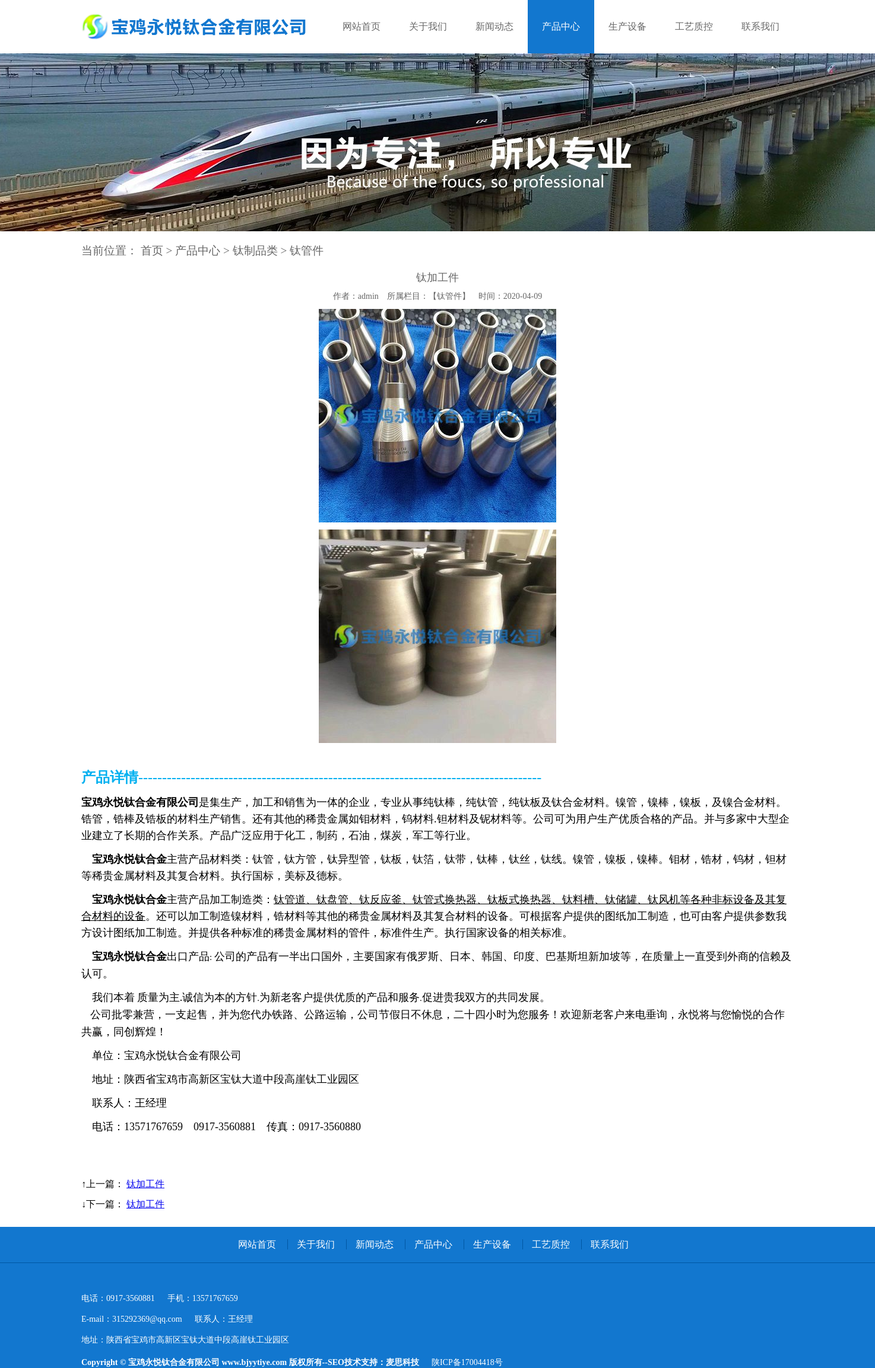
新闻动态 (494, 26)
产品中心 (561, 26)
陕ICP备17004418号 (467, 1362)
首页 (152, 250)
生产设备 (627, 26)
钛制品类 (255, 250)
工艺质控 (694, 26)
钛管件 (307, 250)
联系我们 (760, 26)
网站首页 (362, 26)
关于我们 (428, 26)
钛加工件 (145, 1184)
